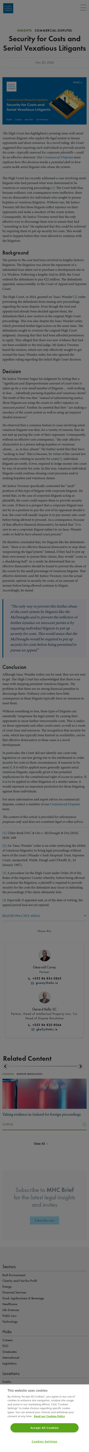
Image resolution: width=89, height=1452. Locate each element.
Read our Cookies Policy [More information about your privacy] (49, 1416)
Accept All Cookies (44, 1428)
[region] (44, 1418)
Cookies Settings (44, 1441)
